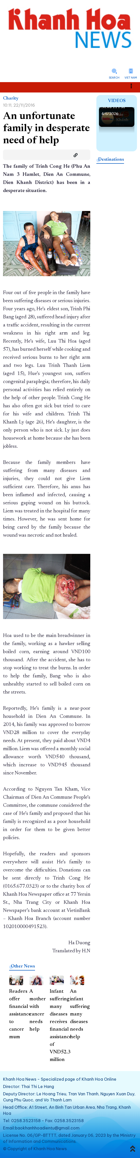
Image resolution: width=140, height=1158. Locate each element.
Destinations (111, 159)
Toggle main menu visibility (134, 85)
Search (114, 77)
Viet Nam (131, 77)
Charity (11, 98)
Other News (23, 966)
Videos (117, 101)
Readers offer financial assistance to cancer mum (20, 1014)
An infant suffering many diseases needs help (80, 1014)
